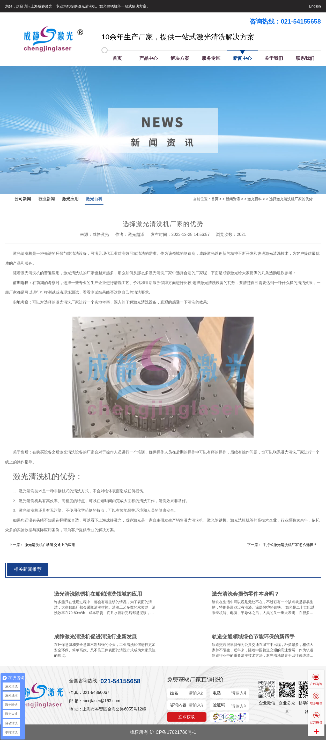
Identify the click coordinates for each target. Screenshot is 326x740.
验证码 (219, 705)
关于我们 (273, 58)
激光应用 (78, 199)
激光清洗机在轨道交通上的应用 (50, 545)
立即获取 (186, 717)
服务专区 (211, 58)
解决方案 (180, 58)
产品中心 (148, 58)
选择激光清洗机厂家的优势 (283, 199)
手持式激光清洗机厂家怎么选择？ (290, 545)
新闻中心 (242, 58)
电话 (217, 693)
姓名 (174, 693)
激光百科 (101, 199)
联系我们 (305, 58)
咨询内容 (178, 705)
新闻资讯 (225, 199)
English (315, 6)
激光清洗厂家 (292, 460)
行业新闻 (54, 199)
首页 (117, 58)
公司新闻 (30, 199)
